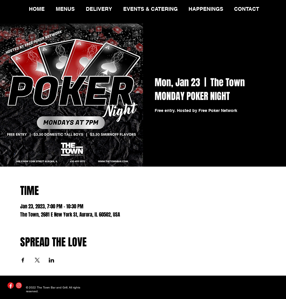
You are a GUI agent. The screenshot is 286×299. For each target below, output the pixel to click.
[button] (66, 9)
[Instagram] (18, 285)
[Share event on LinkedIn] (51, 260)
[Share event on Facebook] (23, 260)
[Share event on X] (37, 260)
